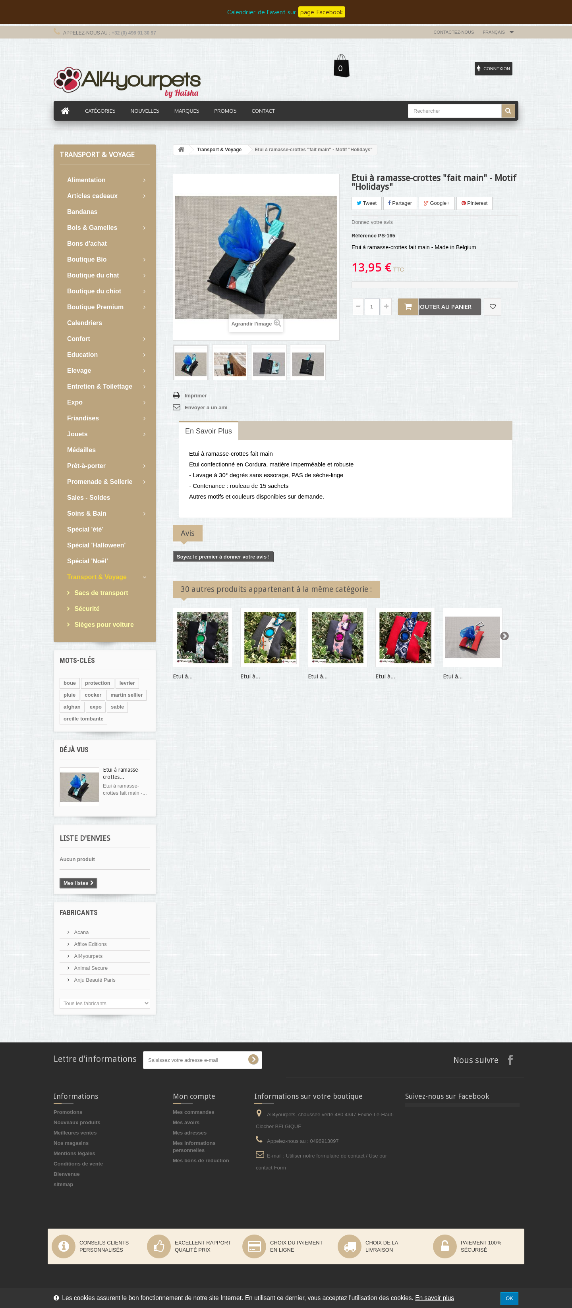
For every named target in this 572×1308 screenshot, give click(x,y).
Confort (78, 338)
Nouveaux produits (77, 1122)
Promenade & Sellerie (100, 481)
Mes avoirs (186, 1122)
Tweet (367, 203)
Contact (262, 111)
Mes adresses (190, 1133)
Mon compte (194, 1096)
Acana (81, 932)
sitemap (63, 1184)
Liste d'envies (85, 838)
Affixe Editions (90, 944)
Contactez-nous (454, 32)
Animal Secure (90, 968)
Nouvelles (145, 111)
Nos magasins (71, 1143)
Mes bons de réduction (201, 1161)
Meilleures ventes (75, 1133)
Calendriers (84, 323)
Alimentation (86, 180)
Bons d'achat (87, 243)
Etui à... (183, 676)
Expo (75, 402)
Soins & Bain (86, 513)
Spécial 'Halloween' (96, 545)
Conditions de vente (78, 1164)
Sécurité (86, 608)
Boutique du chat (93, 275)
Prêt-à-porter (86, 465)
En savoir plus (434, 1298)
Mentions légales (74, 1153)
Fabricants (79, 912)
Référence (364, 236)
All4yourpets (87, 956)
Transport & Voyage (97, 577)
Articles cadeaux (92, 196)
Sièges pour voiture (103, 624)
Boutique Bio (87, 259)
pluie (69, 695)
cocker (93, 695)
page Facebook (321, 11)
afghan (72, 707)
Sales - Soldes (88, 497)
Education (82, 354)
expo (96, 707)
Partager (400, 203)
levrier (127, 683)
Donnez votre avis (372, 222)
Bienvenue (67, 1174)
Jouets (77, 434)
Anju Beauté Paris (94, 980)
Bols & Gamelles (92, 227)
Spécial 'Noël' (87, 561)
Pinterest (475, 203)
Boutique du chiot (94, 291)
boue (70, 683)
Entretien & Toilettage (99, 386)
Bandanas (82, 211)
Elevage (79, 370)
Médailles (81, 450)
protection (97, 683)
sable (117, 707)
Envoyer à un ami (206, 407)
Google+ (437, 203)
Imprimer (196, 396)
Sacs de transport (100, 592)
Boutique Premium (95, 307)
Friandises (83, 418)
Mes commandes (193, 1112)
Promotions (68, 1112)
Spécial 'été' (85, 529)
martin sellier (126, 695)
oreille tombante (83, 719)
